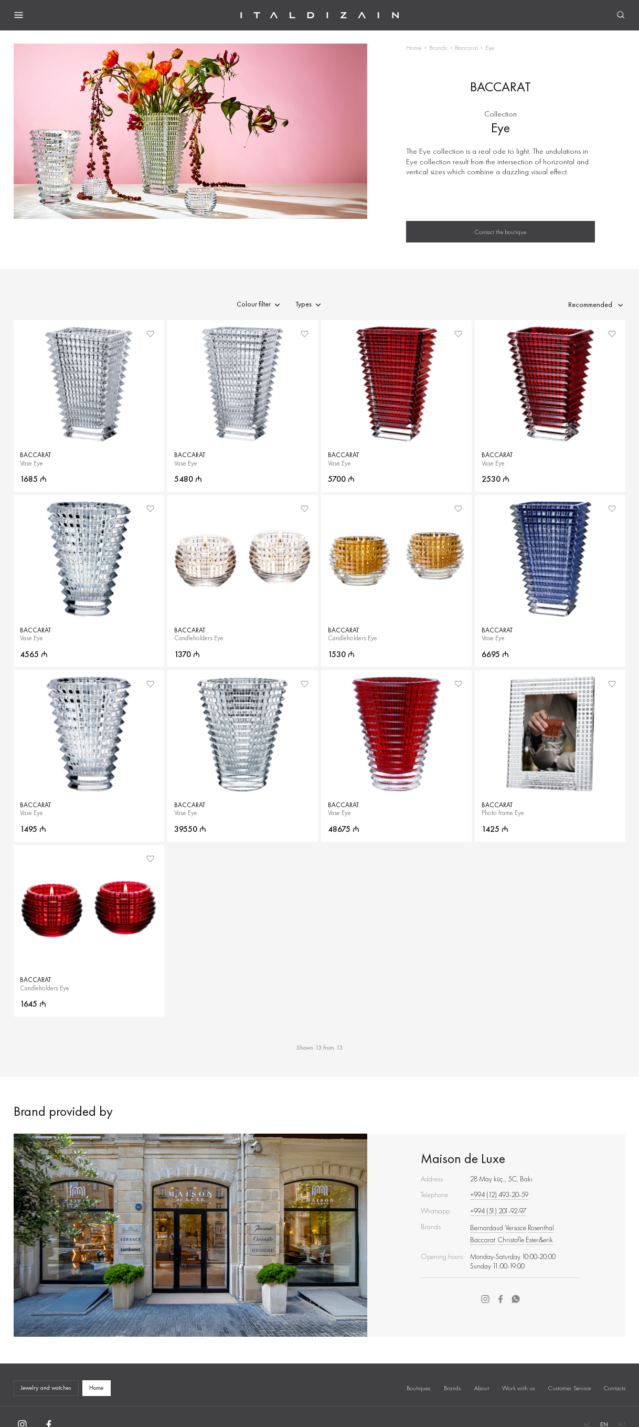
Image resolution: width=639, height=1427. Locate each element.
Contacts (614, 1388)
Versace (515, 1227)
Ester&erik (539, 1239)
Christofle (510, 1239)
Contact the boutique (500, 232)
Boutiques (418, 1388)
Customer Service (569, 1388)
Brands (438, 47)
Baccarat (466, 47)
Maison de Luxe (463, 1158)
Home (414, 47)
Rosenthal (541, 1227)
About (481, 1388)
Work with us (518, 1388)
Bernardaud (486, 1227)
